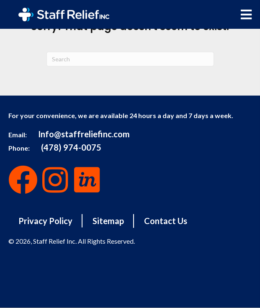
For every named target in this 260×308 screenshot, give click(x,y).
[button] (23, 179)
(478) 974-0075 (71, 147)
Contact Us (165, 221)
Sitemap (108, 221)
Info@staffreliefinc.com (84, 134)
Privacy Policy (45, 221)
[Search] (130, 59)
